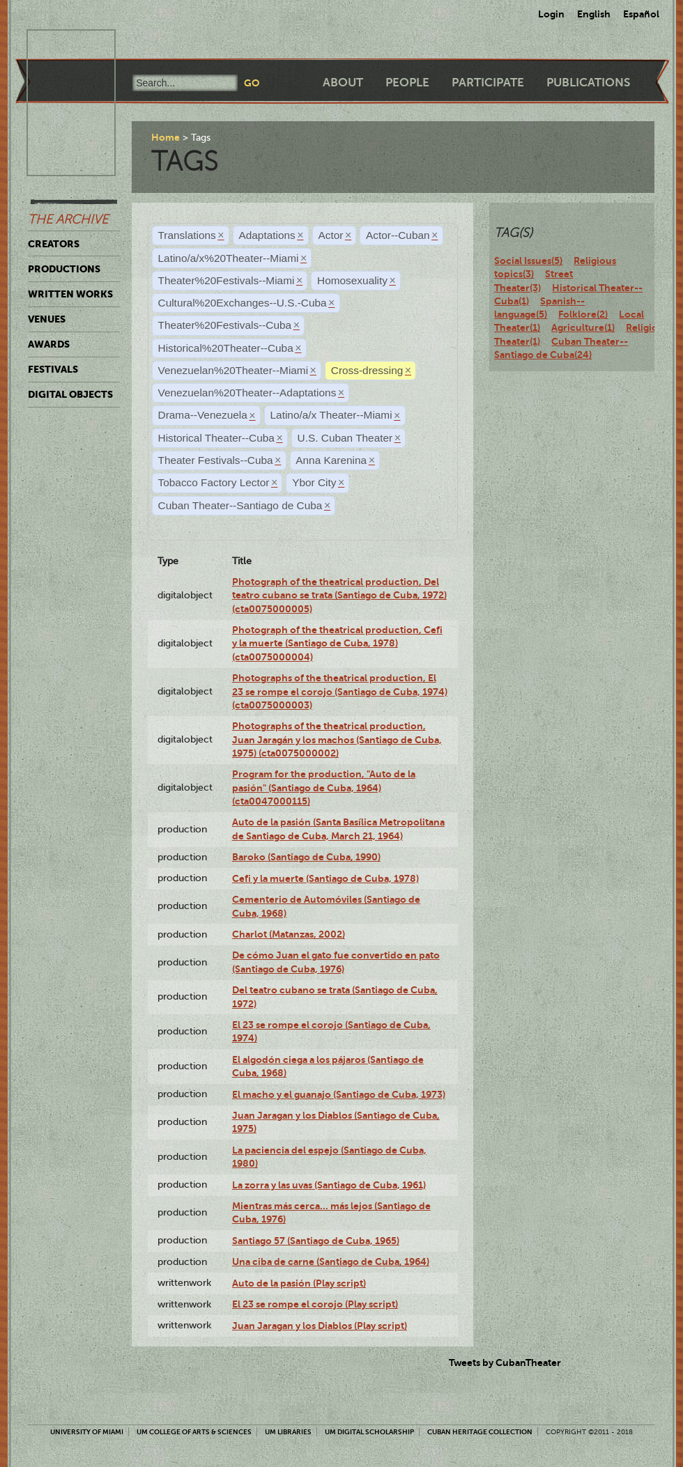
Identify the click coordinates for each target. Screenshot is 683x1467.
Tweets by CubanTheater (505, 1362)
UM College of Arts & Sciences (194, 1432)
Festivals (53, 369)
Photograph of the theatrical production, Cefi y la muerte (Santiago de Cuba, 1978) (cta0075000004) (337, 643)
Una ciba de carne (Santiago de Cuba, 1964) (330, 1261)
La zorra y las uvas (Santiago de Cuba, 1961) (329, 1184)
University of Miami (86, 1432)
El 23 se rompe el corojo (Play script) (315, 1304)
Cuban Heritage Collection (479, 1432)
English (594, 14)
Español (641, 14)
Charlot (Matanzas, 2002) (288, 934)
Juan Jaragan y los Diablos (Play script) (319, 1325)
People (407, 82)
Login (551, 14)
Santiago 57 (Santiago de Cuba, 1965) (315, 1240)
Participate (488, 82)
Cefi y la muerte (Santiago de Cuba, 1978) (325, 878)
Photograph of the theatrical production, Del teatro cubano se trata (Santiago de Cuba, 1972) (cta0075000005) (339, 595)
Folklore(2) (583, 314)
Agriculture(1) (583, 327)
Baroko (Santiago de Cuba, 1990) (306, 856)
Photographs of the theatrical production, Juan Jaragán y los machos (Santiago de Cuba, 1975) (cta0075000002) (337, 739)
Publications (588, 82)
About (343, 82)
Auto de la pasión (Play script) (299, 1283)
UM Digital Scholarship (369, 1432)
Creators (53, 243)
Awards (49, 344)
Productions (64, 268)
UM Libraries (288, 1432)
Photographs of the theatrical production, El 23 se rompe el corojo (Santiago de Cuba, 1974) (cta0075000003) (339, 691)
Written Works (70, 294)
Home (165, 137)
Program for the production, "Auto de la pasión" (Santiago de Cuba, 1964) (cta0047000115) (323, 787)
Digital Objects (70, 394)
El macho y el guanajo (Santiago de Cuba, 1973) (338, 1094)
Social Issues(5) (528, 260)
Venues (47, 319)
